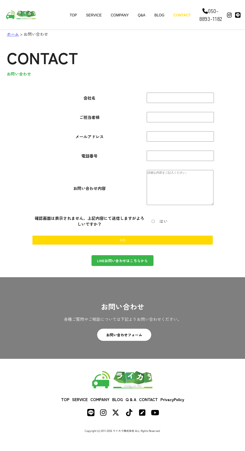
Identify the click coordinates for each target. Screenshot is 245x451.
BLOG (159, 15)
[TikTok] (129, 420)
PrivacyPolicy (172, 406)
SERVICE (94, 15)
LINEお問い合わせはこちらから (122, 267)
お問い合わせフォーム (124, 341)
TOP (73, 15)
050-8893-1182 (210, 14)
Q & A (131, 406)
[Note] (142, 420)
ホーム (13, 34)
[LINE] (237, 15)
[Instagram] (229, 15)
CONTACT (182, 15)
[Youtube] (155, 420)
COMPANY (120, 15)
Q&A (141, 15)
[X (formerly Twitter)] (115, 420)
